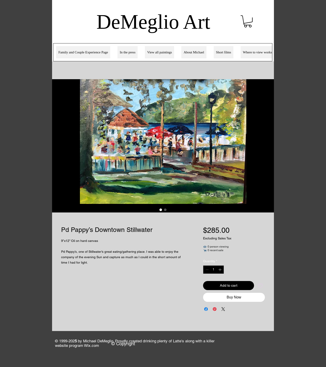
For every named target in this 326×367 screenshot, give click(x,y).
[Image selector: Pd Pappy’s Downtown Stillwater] (160, 209)
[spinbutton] (213, 270)
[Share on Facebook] (206, 309)
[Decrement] (206, 270)
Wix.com (91, 345)
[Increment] (220, 270)
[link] (248, 21)
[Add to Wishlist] (260, 285)
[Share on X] (223, 309)
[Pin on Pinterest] (214, 309)
